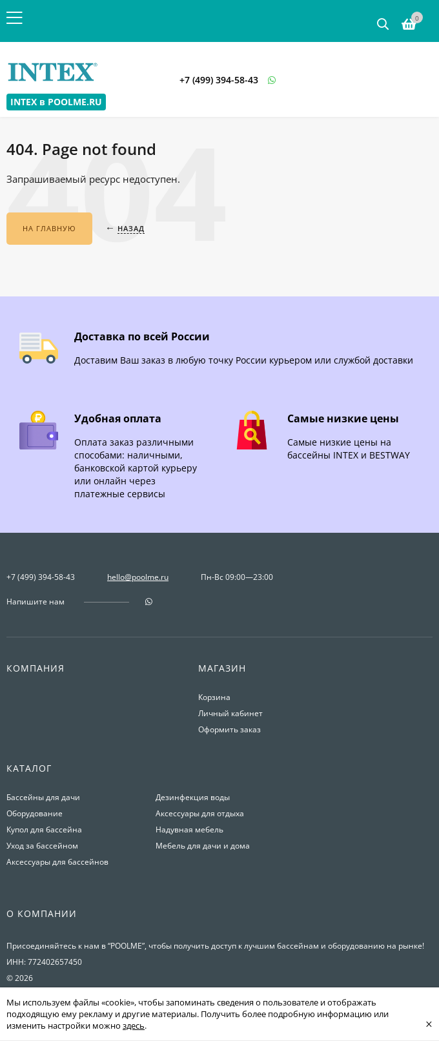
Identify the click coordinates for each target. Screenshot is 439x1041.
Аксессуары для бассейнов (57, 861)
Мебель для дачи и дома (203, 845)
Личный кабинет (230, 713)
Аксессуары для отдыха (200, 813)
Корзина (214, 697)
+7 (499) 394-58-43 (218, 80)
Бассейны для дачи (43, 797)
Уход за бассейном (42, 845)
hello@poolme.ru (137, 577)
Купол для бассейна (44, 829)
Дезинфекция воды (193, 797)
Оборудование (34, 813)
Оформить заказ (229, 729)
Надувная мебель (189, 829)
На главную (49, 228)
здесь (134, 1025)
